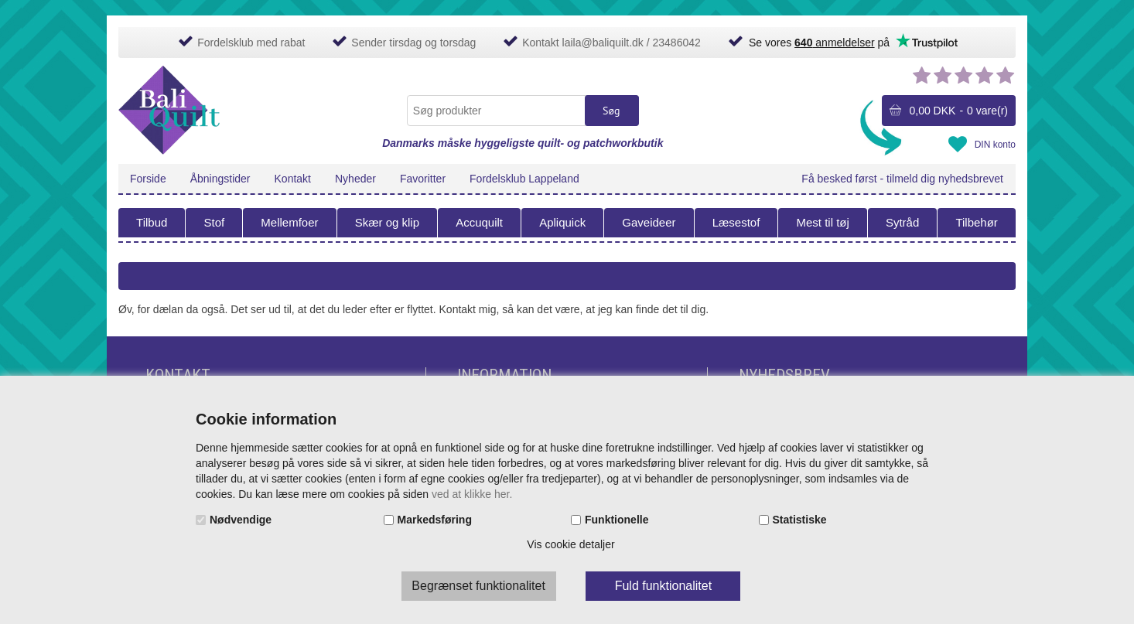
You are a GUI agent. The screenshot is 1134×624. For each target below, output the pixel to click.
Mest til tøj (822, 222)
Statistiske (800, 519)
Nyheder (355, 178)
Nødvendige (241, 519)
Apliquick (562, 222)
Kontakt (293, 178)
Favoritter (423, 178)
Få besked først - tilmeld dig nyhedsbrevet (902, 178)
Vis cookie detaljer (570, 544)
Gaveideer (648, 222)
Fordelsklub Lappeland (524, 178)
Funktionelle (616, 519)
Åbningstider (220, 178)
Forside (148, 178)
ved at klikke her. (472, 494)
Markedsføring (435, 519)
